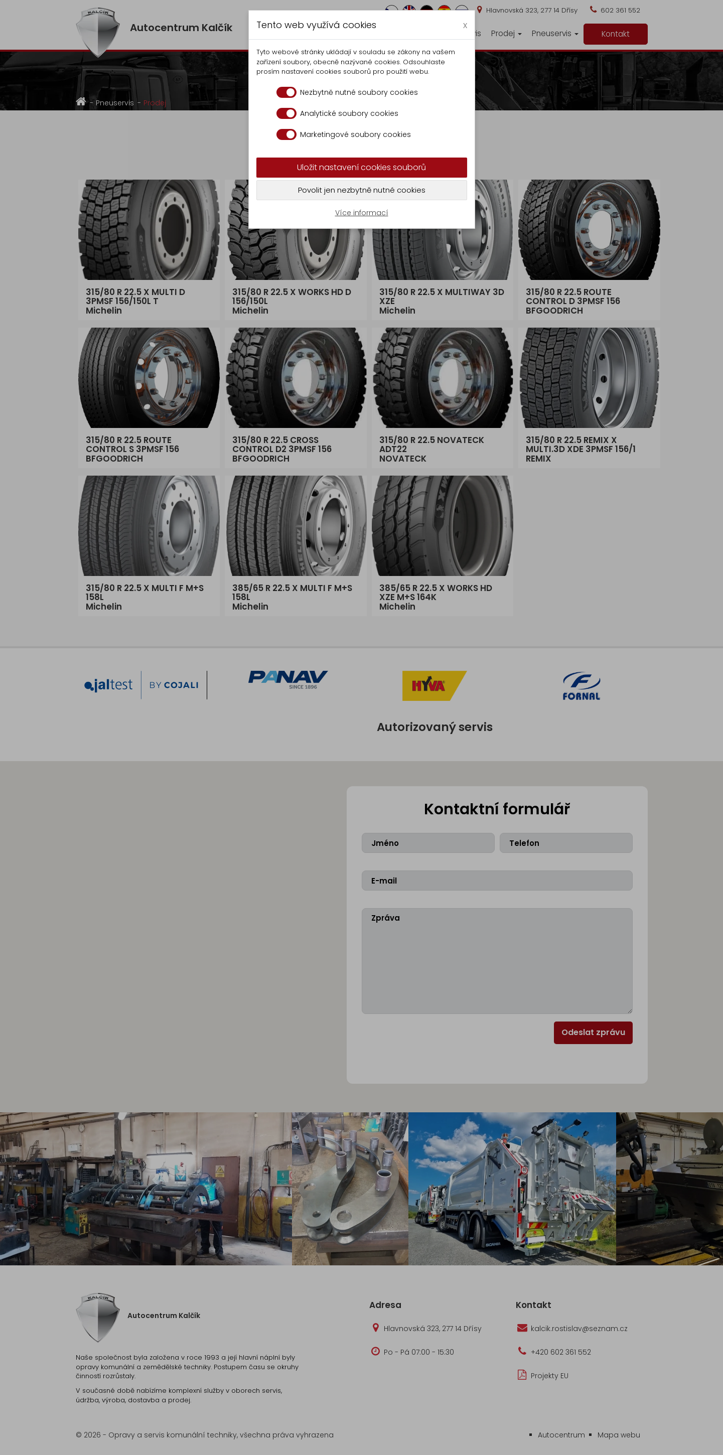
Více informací (361, 213)
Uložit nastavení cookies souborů (361, 167)
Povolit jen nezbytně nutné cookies (361, 190)
